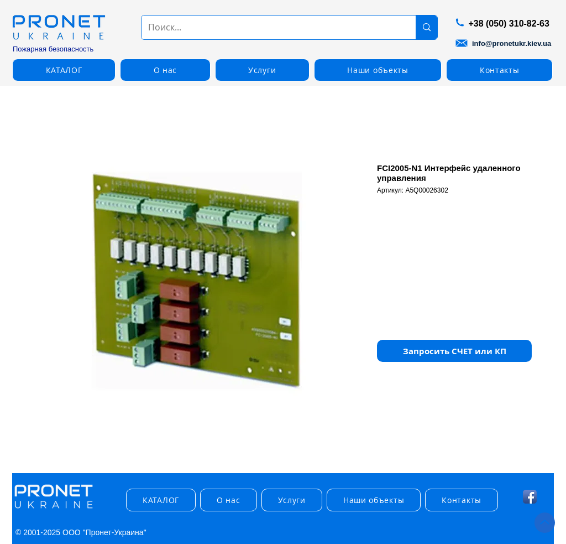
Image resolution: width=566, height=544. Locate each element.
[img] (53, 509)
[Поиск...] (270, 27)
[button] (64, 70)
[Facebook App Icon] (530, 497)
